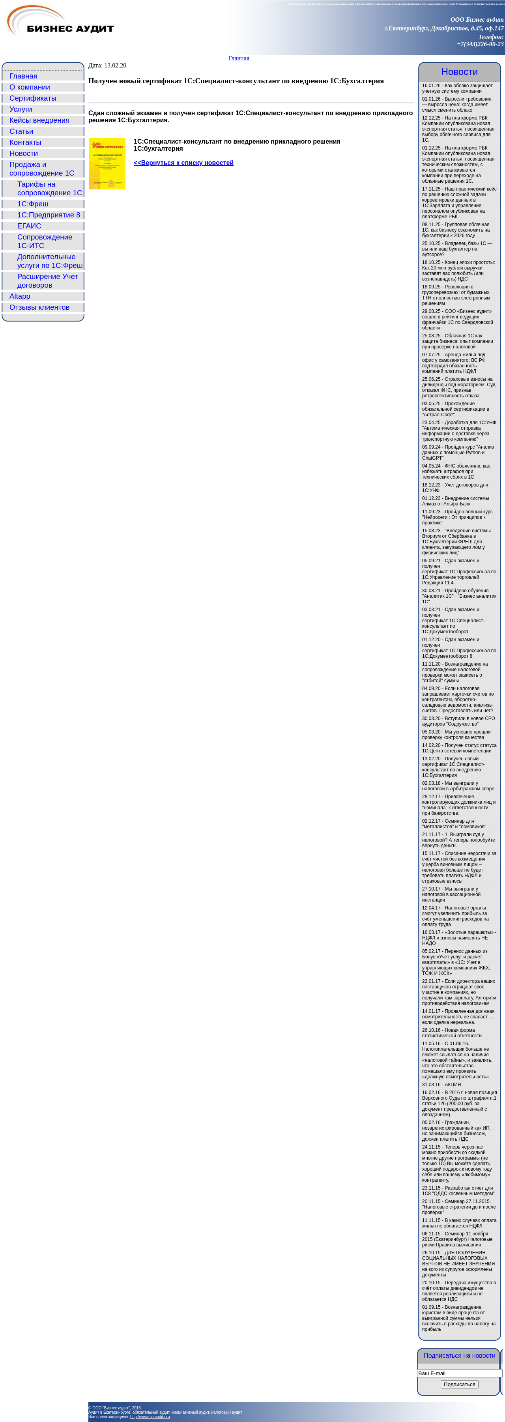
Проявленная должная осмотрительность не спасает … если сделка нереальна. (458, 1016)
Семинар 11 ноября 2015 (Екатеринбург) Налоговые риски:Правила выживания (457, 1239)
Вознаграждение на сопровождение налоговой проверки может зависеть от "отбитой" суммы (455, 672)
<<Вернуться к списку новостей (184, 162)
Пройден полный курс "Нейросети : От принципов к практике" (457, 517)
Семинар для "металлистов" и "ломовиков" (454, 823)
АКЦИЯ (453, 1084)
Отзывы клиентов (39, 307)
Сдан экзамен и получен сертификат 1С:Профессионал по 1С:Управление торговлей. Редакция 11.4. (459, 572)
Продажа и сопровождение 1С (42, 168)
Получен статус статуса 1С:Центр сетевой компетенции (459, 748)
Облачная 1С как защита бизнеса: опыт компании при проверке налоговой (457, 341)
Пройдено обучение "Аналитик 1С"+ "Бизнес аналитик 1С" (459, 596)
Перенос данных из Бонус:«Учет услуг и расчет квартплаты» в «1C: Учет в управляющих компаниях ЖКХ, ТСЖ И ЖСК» (456, 962)
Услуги (20, 109)
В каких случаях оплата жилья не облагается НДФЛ (459, 1223)
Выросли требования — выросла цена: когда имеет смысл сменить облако (456, 104)
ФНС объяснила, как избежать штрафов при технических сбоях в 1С (456, 471)
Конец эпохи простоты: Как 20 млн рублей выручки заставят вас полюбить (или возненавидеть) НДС (458, 271)
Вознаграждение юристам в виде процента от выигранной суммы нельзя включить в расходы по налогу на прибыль (459, 1318)
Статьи (21, 131)
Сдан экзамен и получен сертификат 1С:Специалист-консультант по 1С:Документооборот (453, 620)
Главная (238, 58)
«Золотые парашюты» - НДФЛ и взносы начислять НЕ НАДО (459, 938)
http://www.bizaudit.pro (150, 1417)
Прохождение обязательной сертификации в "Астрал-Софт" (455, 409)
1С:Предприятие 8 (48, 215)
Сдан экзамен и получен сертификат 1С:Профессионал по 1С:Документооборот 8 (459, 648)
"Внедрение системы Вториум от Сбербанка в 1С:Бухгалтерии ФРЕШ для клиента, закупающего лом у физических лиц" (456, 542)
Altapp (19, 296)
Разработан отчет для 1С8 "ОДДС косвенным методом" (458, 1190)
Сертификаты (32, 98)
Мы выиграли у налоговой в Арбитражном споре (458, 785)
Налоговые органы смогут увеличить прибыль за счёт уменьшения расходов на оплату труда (455, 916)
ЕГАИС (29, 226)
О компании (29, 87)
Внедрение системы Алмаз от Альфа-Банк (455, 501)
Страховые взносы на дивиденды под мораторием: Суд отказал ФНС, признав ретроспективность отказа (459, 387)
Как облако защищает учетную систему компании (457, 88)
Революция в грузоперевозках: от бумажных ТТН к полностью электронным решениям (456, 295)
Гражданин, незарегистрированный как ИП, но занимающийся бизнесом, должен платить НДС (456, 1131)
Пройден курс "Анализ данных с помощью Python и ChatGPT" (458, 452)
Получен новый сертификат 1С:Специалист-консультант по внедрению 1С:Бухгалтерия (453, 767)
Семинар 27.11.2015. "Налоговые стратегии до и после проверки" (459, 1207)
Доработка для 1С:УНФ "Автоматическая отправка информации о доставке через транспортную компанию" (459, 431)
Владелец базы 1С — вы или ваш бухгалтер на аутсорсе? (457, 249)
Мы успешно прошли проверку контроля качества (456, 734)
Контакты (25, 142)
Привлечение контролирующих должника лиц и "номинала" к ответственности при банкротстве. (459, 805)
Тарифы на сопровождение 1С (49, 188)
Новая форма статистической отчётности (452, 1032)
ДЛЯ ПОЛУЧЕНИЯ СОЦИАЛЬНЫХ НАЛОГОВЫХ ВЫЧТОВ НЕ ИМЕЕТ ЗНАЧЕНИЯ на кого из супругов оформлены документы (458, 1264)
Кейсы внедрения (39, 120)
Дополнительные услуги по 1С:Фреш (50, 261)
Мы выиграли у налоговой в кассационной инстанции (451, 894)
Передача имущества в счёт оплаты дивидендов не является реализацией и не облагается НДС (459, 1291)
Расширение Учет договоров (47, 280)
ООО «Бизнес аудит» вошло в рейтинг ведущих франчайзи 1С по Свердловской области (457, 320)
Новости (23, 153)
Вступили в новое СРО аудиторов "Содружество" (458, 721)
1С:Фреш (33, 204)
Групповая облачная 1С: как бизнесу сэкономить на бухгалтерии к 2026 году (456, 230)
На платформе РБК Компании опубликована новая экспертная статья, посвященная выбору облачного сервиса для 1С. (458, 129)
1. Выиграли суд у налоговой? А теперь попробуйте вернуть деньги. (458, 840)
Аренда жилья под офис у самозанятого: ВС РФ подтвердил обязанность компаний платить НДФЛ (454, 363)
